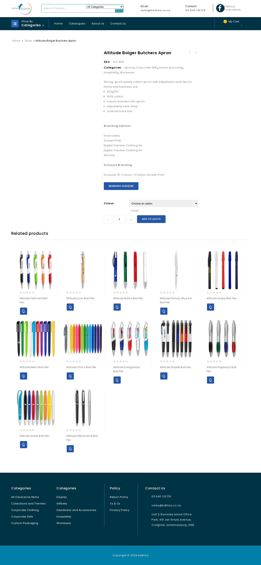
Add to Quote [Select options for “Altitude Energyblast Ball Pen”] (117, 380)
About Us (98, 23)
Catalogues (77, 23)
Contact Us (118, 23)
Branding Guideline (121, 186)
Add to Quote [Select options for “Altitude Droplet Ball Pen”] (163, 376)
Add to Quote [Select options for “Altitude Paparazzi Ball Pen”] (210, 380)
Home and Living (171, 68)
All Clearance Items (25, 497)
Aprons (129, 68)
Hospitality (111, 72)
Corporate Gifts (147, 68)
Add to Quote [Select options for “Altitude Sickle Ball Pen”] (23, 444)
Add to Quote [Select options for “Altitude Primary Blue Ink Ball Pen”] (163, 311)
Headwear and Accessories (76, 510)
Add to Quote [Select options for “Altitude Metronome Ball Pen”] (70, 448)
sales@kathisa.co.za (155, 10)
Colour (109, 203)
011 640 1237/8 (195, 10)
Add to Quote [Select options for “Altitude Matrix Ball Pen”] (117, 307)
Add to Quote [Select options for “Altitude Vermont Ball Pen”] (23, 311)
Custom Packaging (24, 523)
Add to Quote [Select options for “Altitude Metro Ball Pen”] (23, 376)
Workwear (127, 72)
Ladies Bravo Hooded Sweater (195, 52)
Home (58, 23)
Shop (28, 40)
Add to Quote (151, 219)
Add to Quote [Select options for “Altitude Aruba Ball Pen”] (210, 307)
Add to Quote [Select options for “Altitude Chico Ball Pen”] (70, 376)
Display (61, 497)
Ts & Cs (115, 503)
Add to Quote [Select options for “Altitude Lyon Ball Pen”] (70, 307)
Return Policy (119, 497)
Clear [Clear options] (135, 211)
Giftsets (61, 503)
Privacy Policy (119, 510)
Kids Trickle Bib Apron (190, 52)
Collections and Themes (28, 503)
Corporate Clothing (25, 510)
